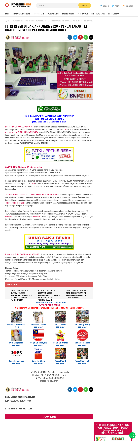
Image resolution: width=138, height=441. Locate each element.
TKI (65, 129)
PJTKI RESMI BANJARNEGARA (18, 127)
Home (7, 13)
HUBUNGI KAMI (39, 13)
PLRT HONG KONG (98, 13)
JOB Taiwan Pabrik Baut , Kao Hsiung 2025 (114, 91)
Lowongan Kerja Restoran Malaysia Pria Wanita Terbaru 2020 (113, 117)
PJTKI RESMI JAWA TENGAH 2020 (20, 39)
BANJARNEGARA (31, 195)
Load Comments (49, 416)
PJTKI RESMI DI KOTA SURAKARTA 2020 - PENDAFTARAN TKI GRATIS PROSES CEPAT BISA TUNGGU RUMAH (21, 295)
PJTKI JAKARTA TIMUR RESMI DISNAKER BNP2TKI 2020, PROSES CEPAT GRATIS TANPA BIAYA (111, 232)
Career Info (114, 431)
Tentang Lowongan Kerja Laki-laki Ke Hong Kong (111, 211)
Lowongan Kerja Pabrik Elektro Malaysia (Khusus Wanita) (110, 221)
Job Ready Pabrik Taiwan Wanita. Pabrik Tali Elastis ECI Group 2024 (115, 96)
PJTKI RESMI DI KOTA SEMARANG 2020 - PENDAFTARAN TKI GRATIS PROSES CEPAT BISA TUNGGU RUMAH (49, 295)
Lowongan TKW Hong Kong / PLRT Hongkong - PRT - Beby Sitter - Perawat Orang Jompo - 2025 (111, 181)
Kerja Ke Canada (81, 343)
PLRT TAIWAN (83, 13)
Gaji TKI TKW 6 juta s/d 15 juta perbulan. (23, 167)
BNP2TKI (37, 217)
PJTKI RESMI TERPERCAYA (68, 435)
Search (83, 5)
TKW (37, 184)
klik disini (38, 327)
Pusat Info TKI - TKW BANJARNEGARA (22, 254)
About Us (34, 431)
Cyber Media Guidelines (70, 431)
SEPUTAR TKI (99, 259)
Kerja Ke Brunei (59, 343)
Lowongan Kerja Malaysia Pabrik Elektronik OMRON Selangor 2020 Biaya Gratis (114, 103)
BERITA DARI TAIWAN (102, 251)
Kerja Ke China (38, 361)
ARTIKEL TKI (99, 248)
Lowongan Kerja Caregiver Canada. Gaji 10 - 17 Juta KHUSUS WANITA (112, 192)
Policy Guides (89, 431)
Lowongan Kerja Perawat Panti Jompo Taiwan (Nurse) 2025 (110, 160)
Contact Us (45, 431)
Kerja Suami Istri (81, 361)
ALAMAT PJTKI (53, 13)
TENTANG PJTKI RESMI (21, 13)
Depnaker (9, 217)
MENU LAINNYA (113, 13)
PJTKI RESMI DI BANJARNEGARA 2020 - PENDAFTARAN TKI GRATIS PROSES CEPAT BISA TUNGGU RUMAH (47, 28)
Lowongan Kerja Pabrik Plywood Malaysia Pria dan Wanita (110, 201)
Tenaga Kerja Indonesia (25, 203)
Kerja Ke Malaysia (38, 343)
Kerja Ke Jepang (16, 361)
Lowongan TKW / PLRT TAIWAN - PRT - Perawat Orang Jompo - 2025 (111, 170)
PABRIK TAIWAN (68, 13)
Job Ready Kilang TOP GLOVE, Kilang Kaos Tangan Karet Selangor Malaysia (114, 110)
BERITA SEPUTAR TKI (102, 255)
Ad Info (55, 431)
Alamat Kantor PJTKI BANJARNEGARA (21, 132)
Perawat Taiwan (14, 325)
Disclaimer (101, 431)
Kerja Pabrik (60, 361)
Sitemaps (23, 431)
